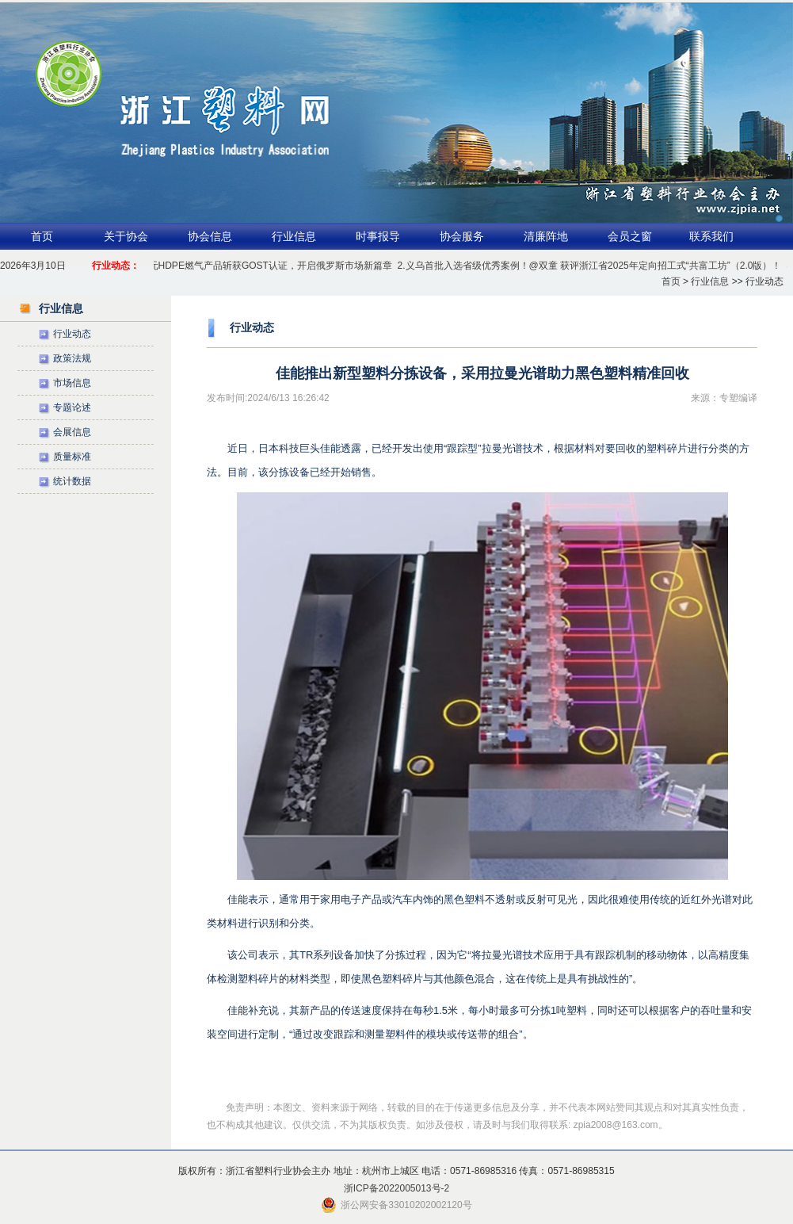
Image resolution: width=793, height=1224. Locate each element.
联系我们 (711, 237)
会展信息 (72, 432)
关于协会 (126, 237)
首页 (42, 237)
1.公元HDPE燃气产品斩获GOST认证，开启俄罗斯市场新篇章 (263, 265)
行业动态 (72, 333)
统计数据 (72, 481)
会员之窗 (630, 237)
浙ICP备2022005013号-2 (396, 1188)
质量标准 (72, 456)
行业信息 (294, 237)
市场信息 (72, 382)
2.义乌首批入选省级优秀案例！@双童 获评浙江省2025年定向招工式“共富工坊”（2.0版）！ (591, 265)
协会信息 (210, 237)
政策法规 (72, 358)
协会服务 (462, 237)
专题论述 (72, 407)
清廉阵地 (546, 237)
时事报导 (378, 237)
